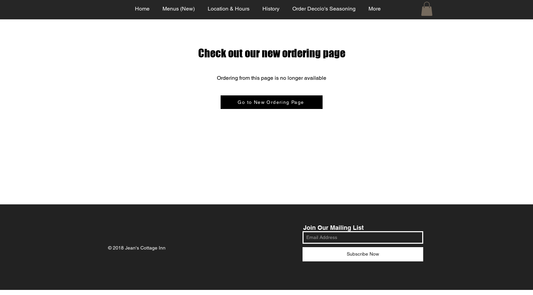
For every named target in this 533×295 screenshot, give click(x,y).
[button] (427, 9)
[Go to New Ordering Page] (272, 102)
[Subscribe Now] (363, 254)
